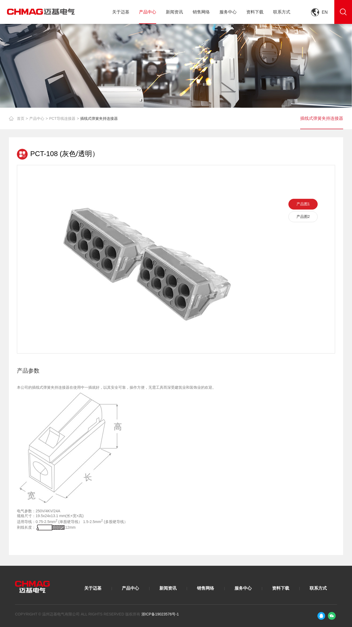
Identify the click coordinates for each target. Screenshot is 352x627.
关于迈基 (120, 12)
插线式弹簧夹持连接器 (99, 118)
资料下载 (254, 12)
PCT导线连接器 (62, 118)
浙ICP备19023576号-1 (160, 614)
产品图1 (303, 204)
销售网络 (201, 12)
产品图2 (303, 216)
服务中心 (228, 12)
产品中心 (147, 12)
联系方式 (281, 12)
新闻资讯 (174, 12)
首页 (20, 118)
